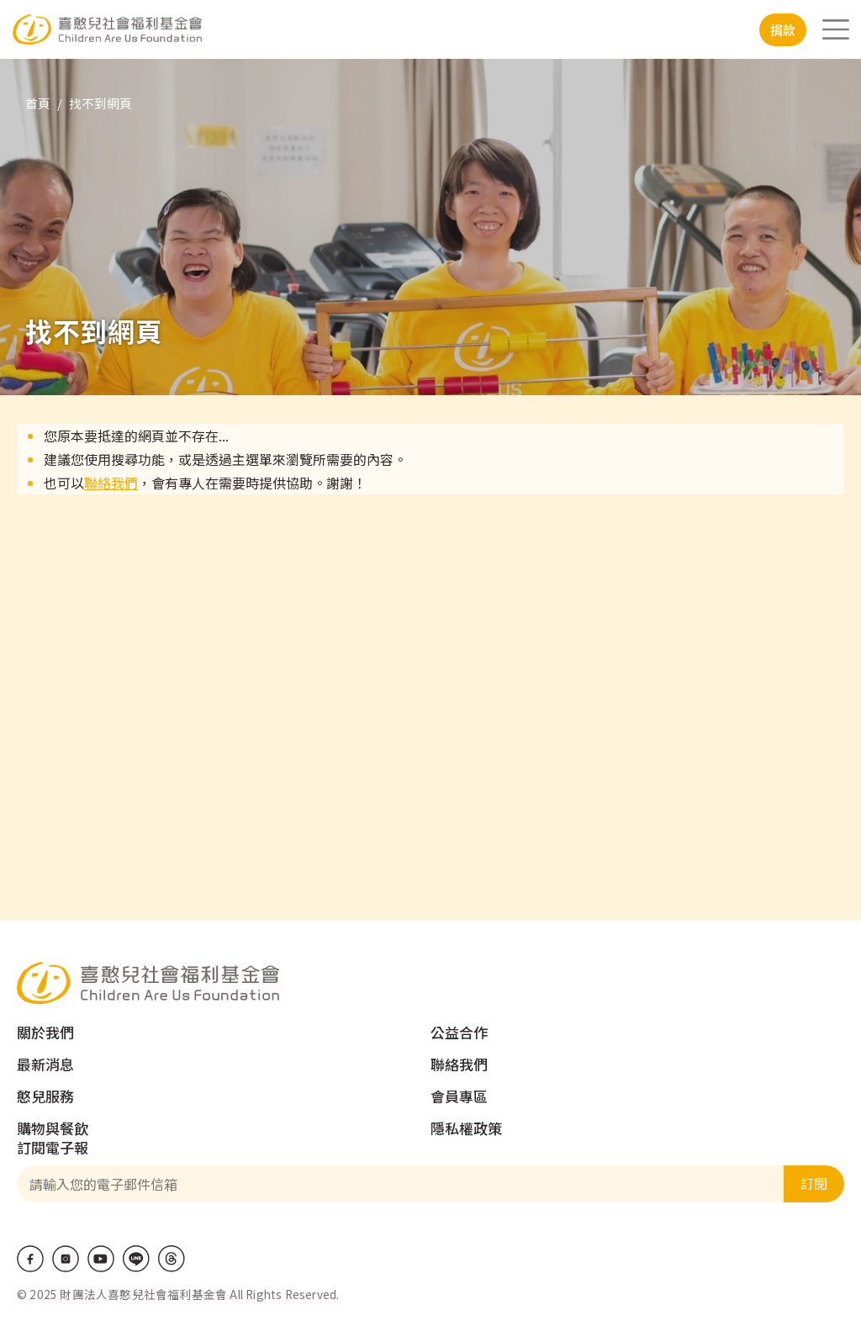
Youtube (100, 1258)
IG (65, 1258)
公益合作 (459, 1032)
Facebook (30, 1258)
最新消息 (45, 1064)
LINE (136, 1258)
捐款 (782, 30)
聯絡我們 (111, 483)
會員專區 (459, 1096)
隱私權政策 (466, 1128)
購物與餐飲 (52, 1128)
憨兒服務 (45, 1096)
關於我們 (45, 1032)
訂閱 (813, 1183)
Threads (171, 1258)
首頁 (37, 103)
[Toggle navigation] (836, 29)
